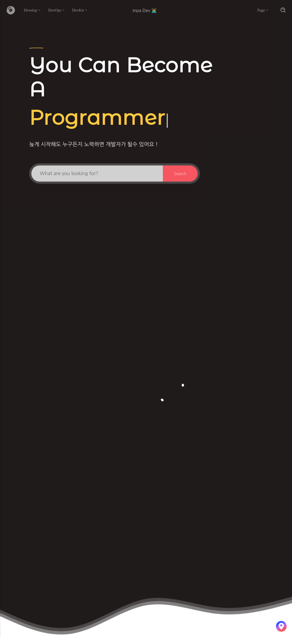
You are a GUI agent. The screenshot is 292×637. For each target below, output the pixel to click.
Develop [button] (30, 10)
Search (180, 174)
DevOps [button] (54, 10)
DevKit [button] (78, 10)
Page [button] (261, 10)
